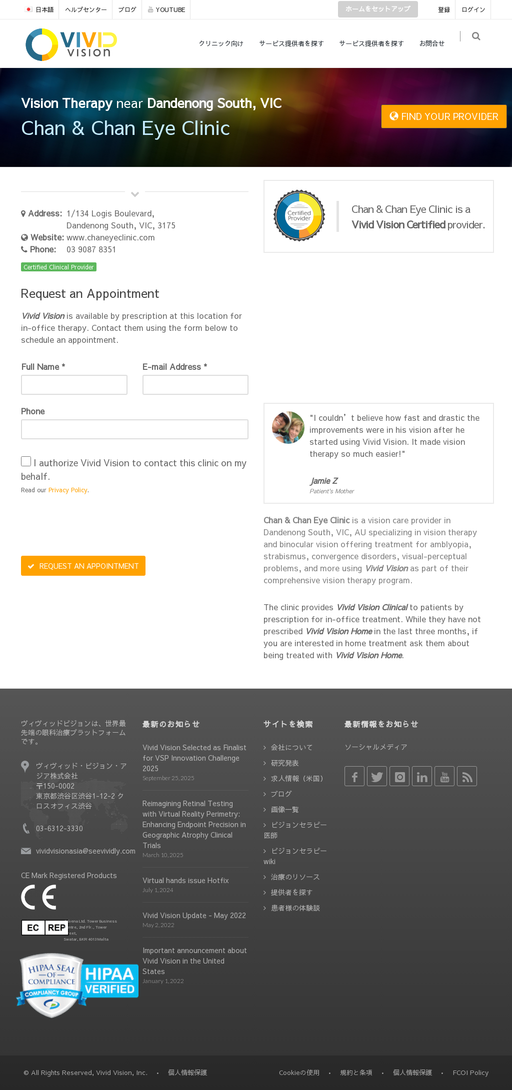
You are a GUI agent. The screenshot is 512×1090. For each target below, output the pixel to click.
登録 (444, 9)
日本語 (39, 9)
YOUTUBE (166, 9)
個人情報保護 (412, 1072)
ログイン (474, 9)
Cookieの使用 (299, 1072)
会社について (292, 747)
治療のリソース (295, 877)
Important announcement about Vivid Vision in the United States (194, 960)
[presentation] (97, 526)
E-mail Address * (174, 366)
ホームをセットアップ (378, 8)
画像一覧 (285, 809)
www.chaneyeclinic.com (110, 236)
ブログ (127, 9)
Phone (32, 410)
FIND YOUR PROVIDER (444, 116)
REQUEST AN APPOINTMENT (83, 566)
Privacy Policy (68, 490)
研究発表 (285, 763)
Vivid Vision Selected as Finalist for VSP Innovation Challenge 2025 (194, 757)
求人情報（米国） (299, 778)
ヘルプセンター (86, 9)
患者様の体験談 (295, 908)
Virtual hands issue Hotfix (185, 880)
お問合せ (437, 43)
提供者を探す (292, 892)
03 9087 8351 (91, 248)
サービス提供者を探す (296, 43)
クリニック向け (226, 43)
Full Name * (43, 366)
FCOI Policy (470, 1072)
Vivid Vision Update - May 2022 (194, 915)
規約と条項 (356, 1072)
